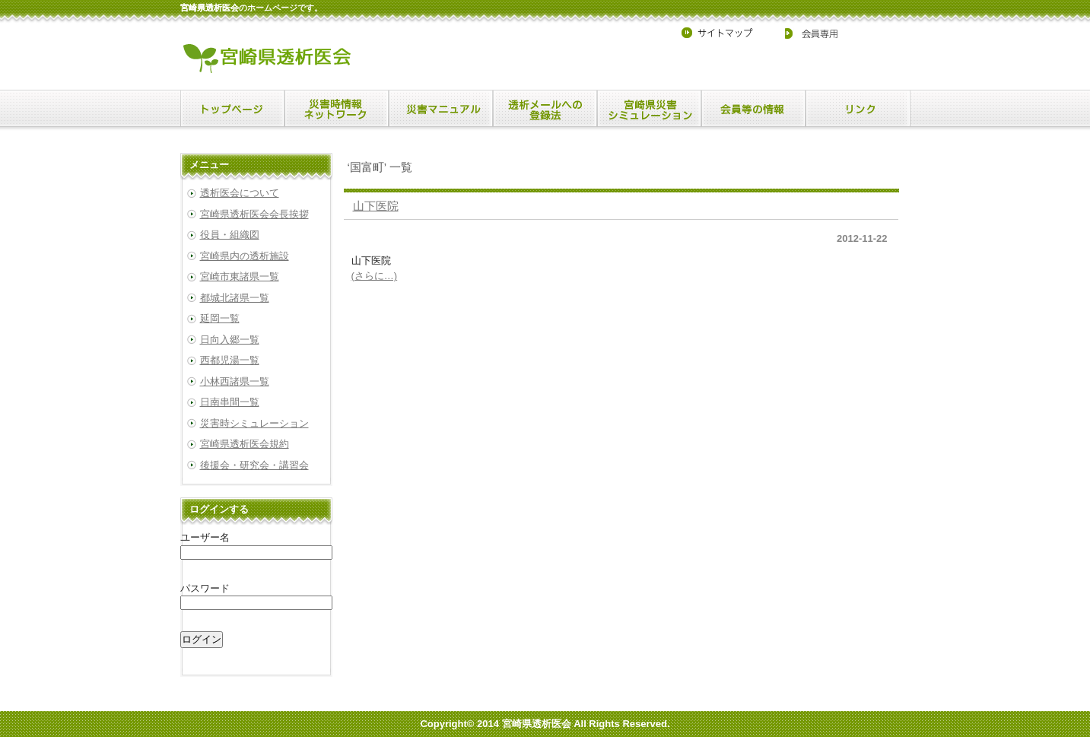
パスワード (205, 588)
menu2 (441, 108)
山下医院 (376, 205)
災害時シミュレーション (254, 423)
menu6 (858, 108)
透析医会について (239, 193)
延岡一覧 (220, 318)
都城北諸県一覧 (234, 297)
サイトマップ (723, 33)
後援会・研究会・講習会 (254, 465)
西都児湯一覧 (229, 360)
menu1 (336, 108)
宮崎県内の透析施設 (244, 256)
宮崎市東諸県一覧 (239, 276)
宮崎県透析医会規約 (244, 444)
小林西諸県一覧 (234, 381)
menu (232, 108)
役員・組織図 (229, 234)
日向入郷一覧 (229, 339)
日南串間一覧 (229, 402)
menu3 (545, 108)
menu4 (649, 108)
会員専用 (801, 33)
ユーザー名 (205, 537)
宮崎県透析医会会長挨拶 (254, 214)
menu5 (753, 108)
